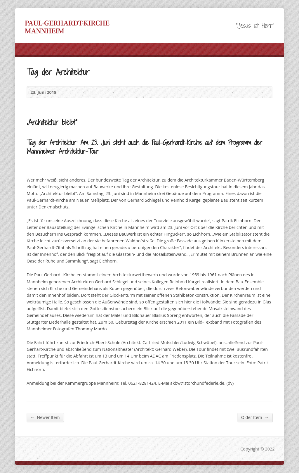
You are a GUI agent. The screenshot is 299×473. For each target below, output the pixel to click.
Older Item (255, 417)
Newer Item (45, 417)
